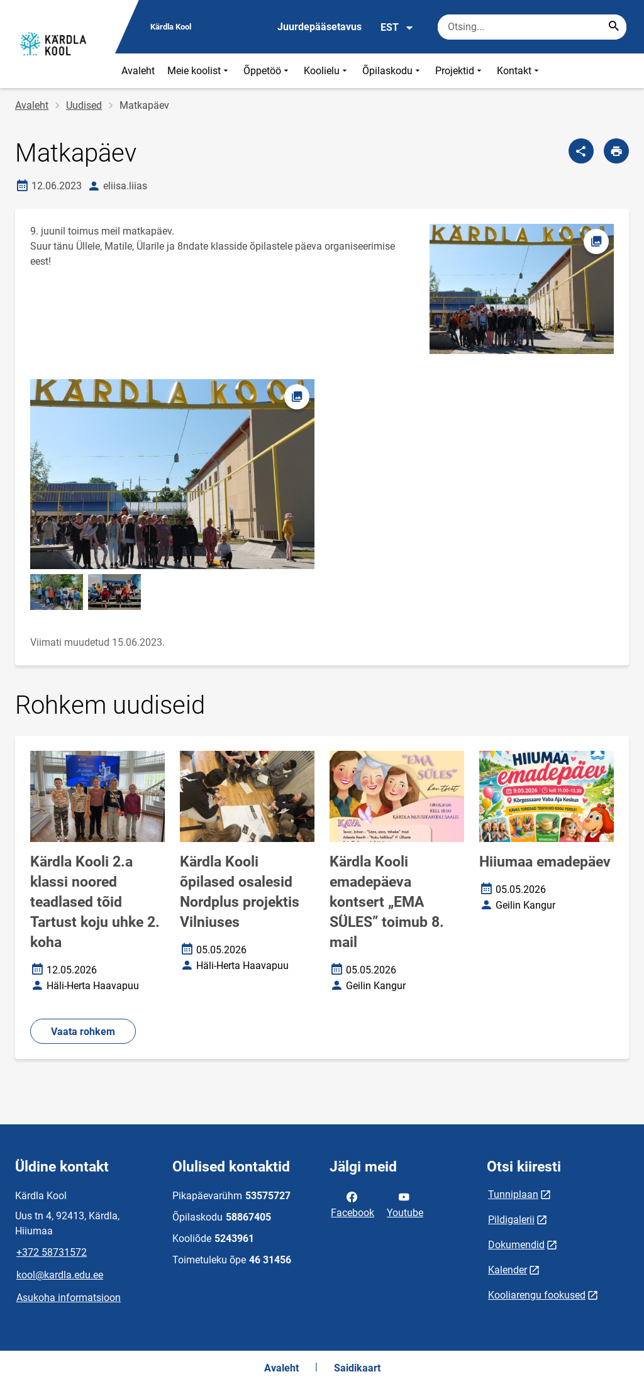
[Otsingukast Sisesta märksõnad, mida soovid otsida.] (532, 27)
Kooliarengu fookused (537, 1295)
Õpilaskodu (392, 71)
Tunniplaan (513, 1194)
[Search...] (614, 27)
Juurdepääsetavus (319, 27)
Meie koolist (199, 71)
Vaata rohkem (83, 1032)
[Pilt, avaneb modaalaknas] (172, 473)
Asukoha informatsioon (68, 1298)
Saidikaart (357, 1368)
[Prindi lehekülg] (616, 150)
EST (397, 27)
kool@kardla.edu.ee (59, 1275)
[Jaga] (581, 150)
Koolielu (327, 71)
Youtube (405, 1203)
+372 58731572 (51, 1252)
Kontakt (519, 71)
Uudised (84, 105)
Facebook (352, 1203)
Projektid (459, 71)
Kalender (507, 1270)
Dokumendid (516, 1245)
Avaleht (138, 71)
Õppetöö (267, 71)
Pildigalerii (511, 1220)
